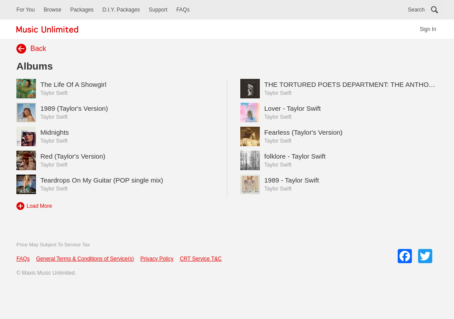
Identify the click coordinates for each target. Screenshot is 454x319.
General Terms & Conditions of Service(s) (85, 259)
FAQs (183, 10)
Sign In (428, 29)
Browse (52, 10)
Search (416, 10)
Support (158, 10)
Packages (82, 10)
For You (25, 10)
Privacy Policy (156, 259)
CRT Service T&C (201, 259)
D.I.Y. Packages (121, 10)
